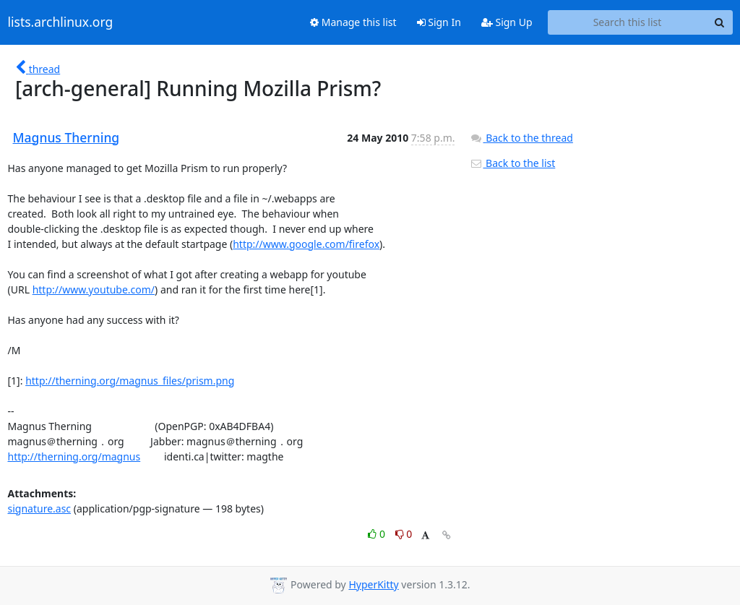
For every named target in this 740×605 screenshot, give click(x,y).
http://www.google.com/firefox (306, 244)
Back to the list (512, 163)
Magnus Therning (66, 137)
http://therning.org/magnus (74, 456)
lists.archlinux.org (60, 22)
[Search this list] (627, 22)
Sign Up (507, 22)
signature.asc (40, 508)
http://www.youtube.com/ (94, 289)
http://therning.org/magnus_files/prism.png (129, 380)
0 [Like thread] (377, 534)
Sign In (439, 22)
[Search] (720, 22)
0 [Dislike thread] (404, 534)
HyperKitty (373, 584)
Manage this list (353, 22)
